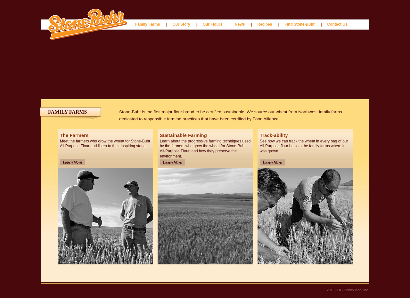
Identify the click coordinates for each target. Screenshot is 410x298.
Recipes (264, 24)
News (240, 24)
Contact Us (337, 24)
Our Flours (212, 24)
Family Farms (147, 24)
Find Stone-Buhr (299, 24)
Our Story (181, 24)
